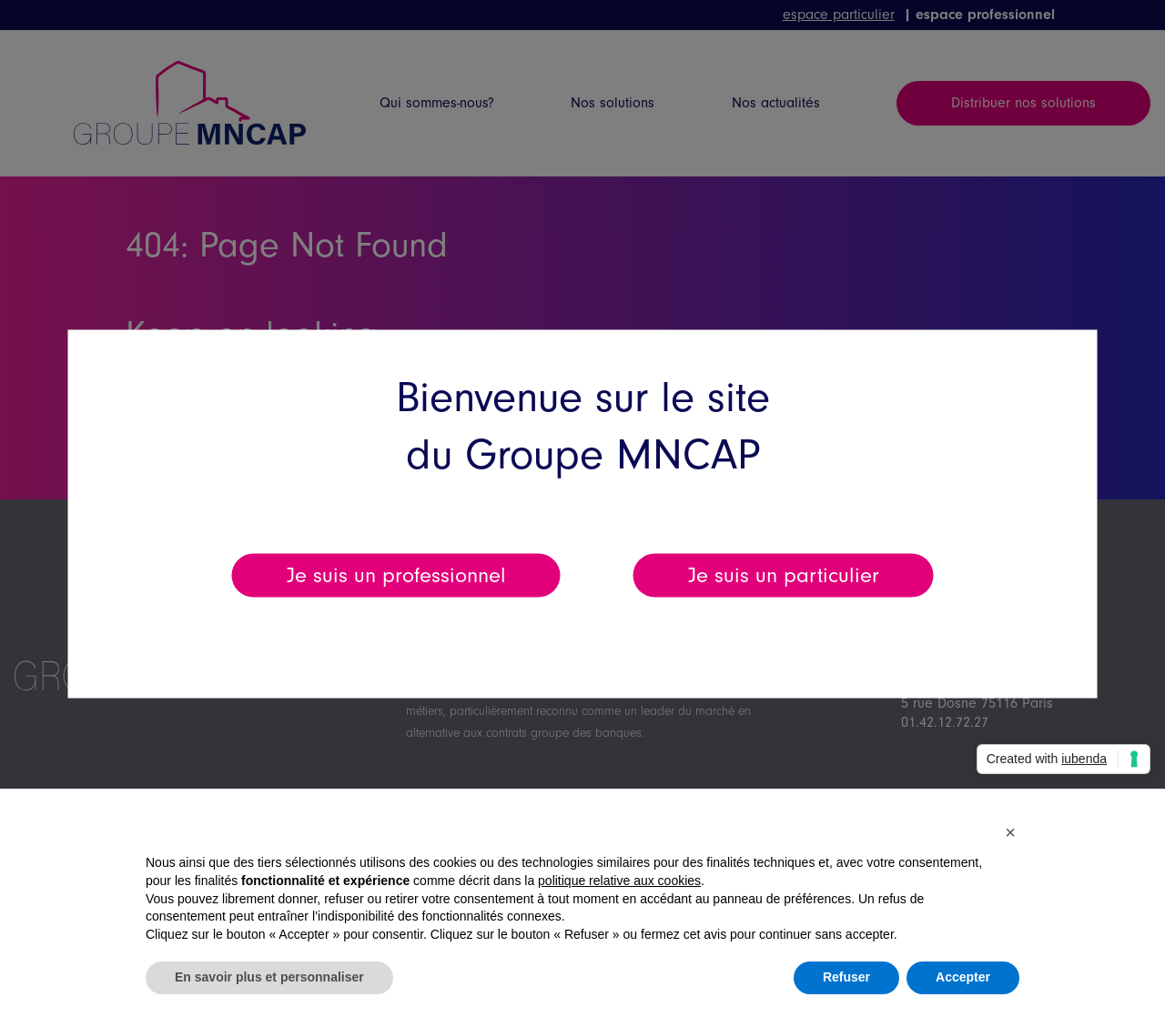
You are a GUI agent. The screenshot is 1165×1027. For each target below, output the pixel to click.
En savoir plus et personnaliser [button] (269, 977)
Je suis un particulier (783, 574)
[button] (1010, 832)
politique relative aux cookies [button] (619, 880)
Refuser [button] (846, 977)
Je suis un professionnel (396, 574)
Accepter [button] (963, 977)
